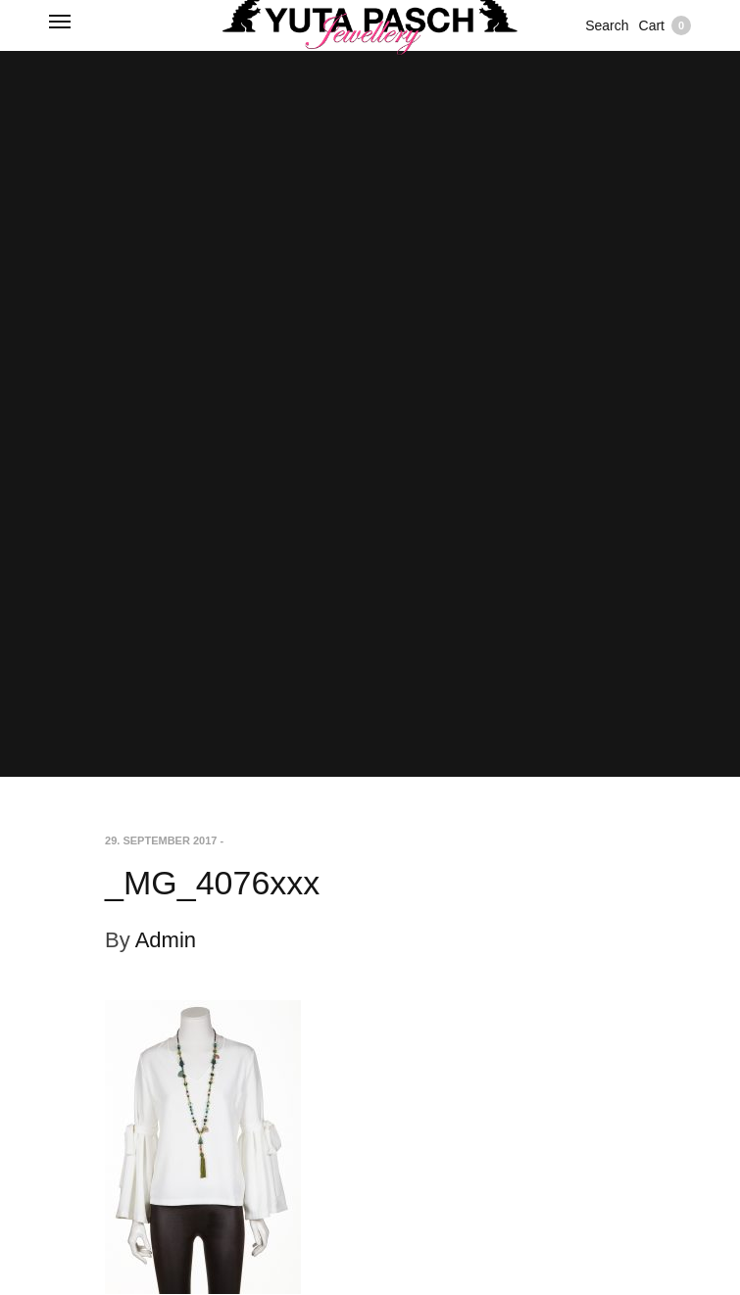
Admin (165, 940)
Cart (665, 25)
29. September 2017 (161, 840)
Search (606, 25)
